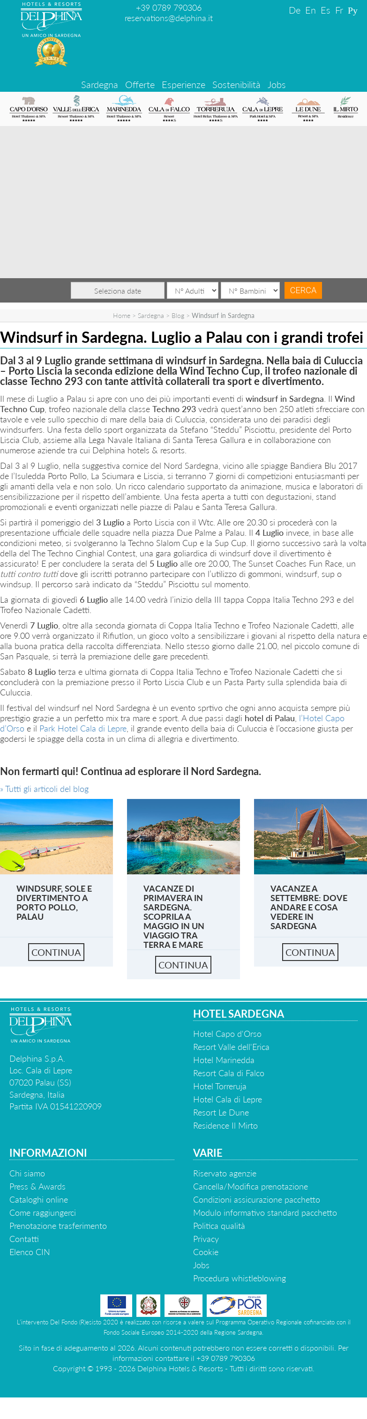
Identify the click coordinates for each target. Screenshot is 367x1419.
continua (56, 952)
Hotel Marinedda (224, 1060)
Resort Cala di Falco (228, 1073)
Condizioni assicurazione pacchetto (256, 1199)
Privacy (206, 1239)
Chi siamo (27, 1173)
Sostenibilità (236, 84)
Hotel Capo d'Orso (227, 1033)
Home (121, 315)
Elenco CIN (29, 1252)
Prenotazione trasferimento (58, 1225)
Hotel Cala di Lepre (227, 1099)
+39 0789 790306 (169, 7)
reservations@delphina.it (169, 18)
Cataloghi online (38, 1199)
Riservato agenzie (224, 1173)
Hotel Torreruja (220, 1086)
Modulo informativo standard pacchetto (265, 1212)
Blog (178, 315)
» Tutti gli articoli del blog (44, 788)
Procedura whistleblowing (239, 1278)
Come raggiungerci (42, 1212)
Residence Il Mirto (225, 1125)
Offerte (140, 84)
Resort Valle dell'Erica (231, 1047)
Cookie (205, 1252)
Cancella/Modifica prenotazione (250, 1186)
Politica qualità (219, 1225)
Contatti (24, 1239)
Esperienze (183, 84)
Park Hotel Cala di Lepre (83, 728)
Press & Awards (37, 1186)
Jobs (277, 84)
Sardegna (99, 84)
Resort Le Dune (221, 1112)
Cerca (303, 290)
